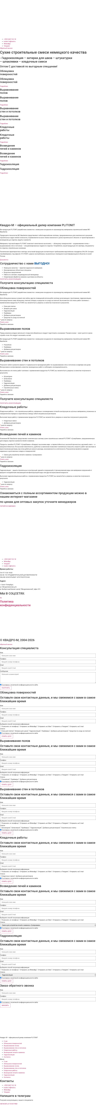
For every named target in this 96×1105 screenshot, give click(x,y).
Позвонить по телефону (10, 726)
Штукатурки (6, 828)
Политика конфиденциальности (15, 603)
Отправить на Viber (44, 726)
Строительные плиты (68, 828)
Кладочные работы (10, 1050)
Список (2, 729)
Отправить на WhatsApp (28, 726)
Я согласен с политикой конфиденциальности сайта (20, 685)
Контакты (7, 1057)
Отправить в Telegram (60, 726)
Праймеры (45, 731)
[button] (6, 48)
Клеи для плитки (7, 731)
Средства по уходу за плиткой (79, 731)
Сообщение (4, 671)
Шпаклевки (16, 828)
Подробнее (4, 86)
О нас (6, 1041)
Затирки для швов (21, 731)
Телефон (3, 659)
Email (2, 665)
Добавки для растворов (59, 731)
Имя (1, 652)
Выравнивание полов (11, 1046)
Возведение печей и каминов (14, 1052)
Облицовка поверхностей (13, 1043)
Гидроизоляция (34, 731)
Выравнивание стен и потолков (15, 1048)
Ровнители (5, 779)
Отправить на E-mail (77, 726)
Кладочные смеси (8, 876)
